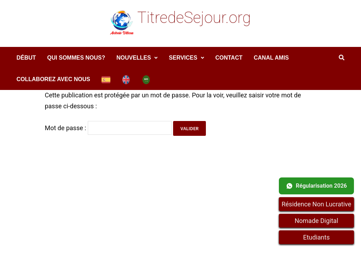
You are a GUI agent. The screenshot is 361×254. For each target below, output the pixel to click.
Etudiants (316, 237)
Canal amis (271, 58)
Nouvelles (133, 58)
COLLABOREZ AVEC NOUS (53, 79)
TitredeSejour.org (194, 17)
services (183, 58)
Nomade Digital (316, 220)
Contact (229, 58)
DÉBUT (26, 58)
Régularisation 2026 (316, 185)
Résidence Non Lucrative (316, 204)
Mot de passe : (108, 128)
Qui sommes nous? (76, 58)
